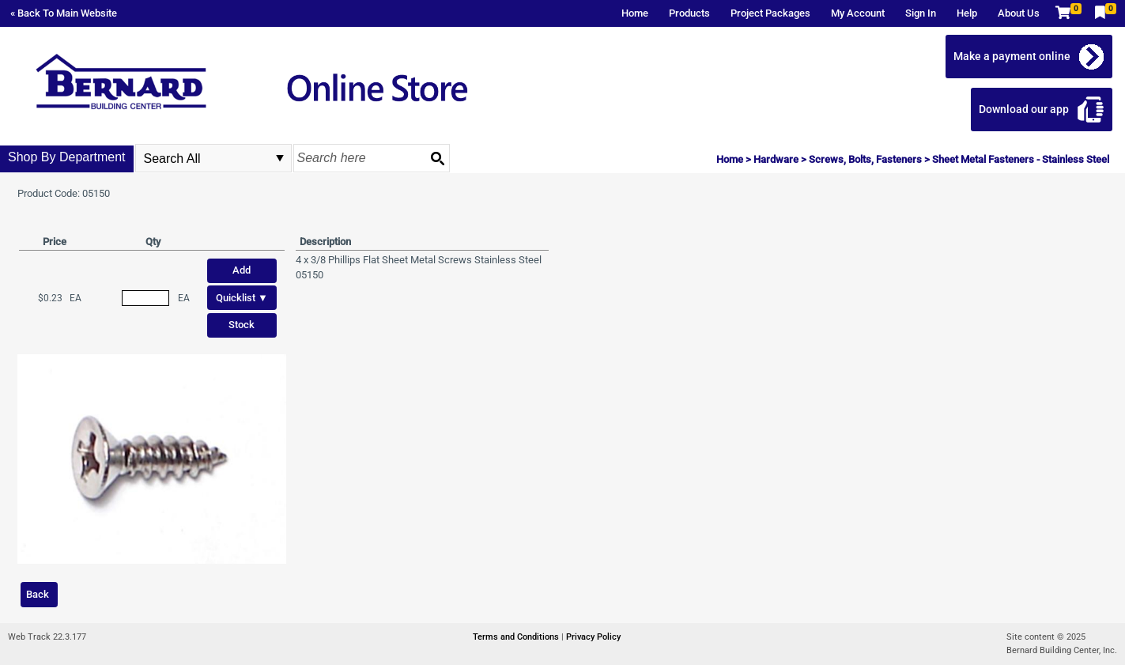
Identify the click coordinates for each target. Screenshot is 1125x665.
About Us (1019, 13)
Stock (241, 325)
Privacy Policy (593, 637)
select (280, 158)
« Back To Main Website (63, 13)
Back (37, 594)
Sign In (920, 13)
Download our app (1024, 109)
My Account (858, 13)
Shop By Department (67, 157)
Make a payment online (1011, 56)
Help (967, 13)
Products (689, 13)
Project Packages (770, 13)
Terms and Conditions (517, 637)
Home (634, 13)
